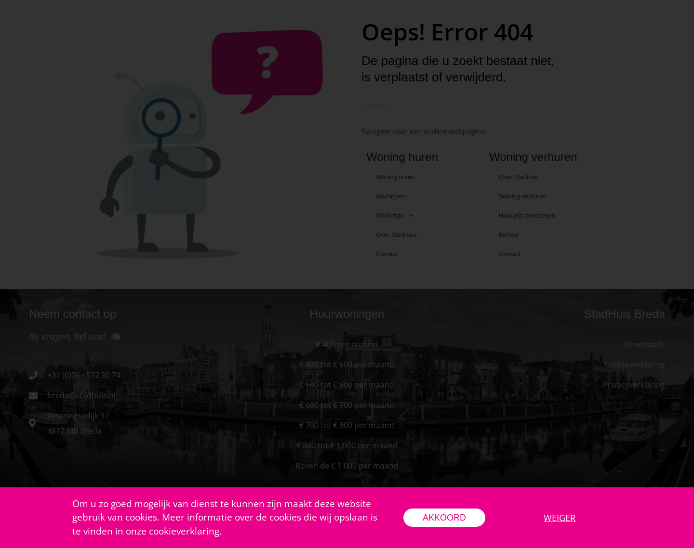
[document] (347, 274)
